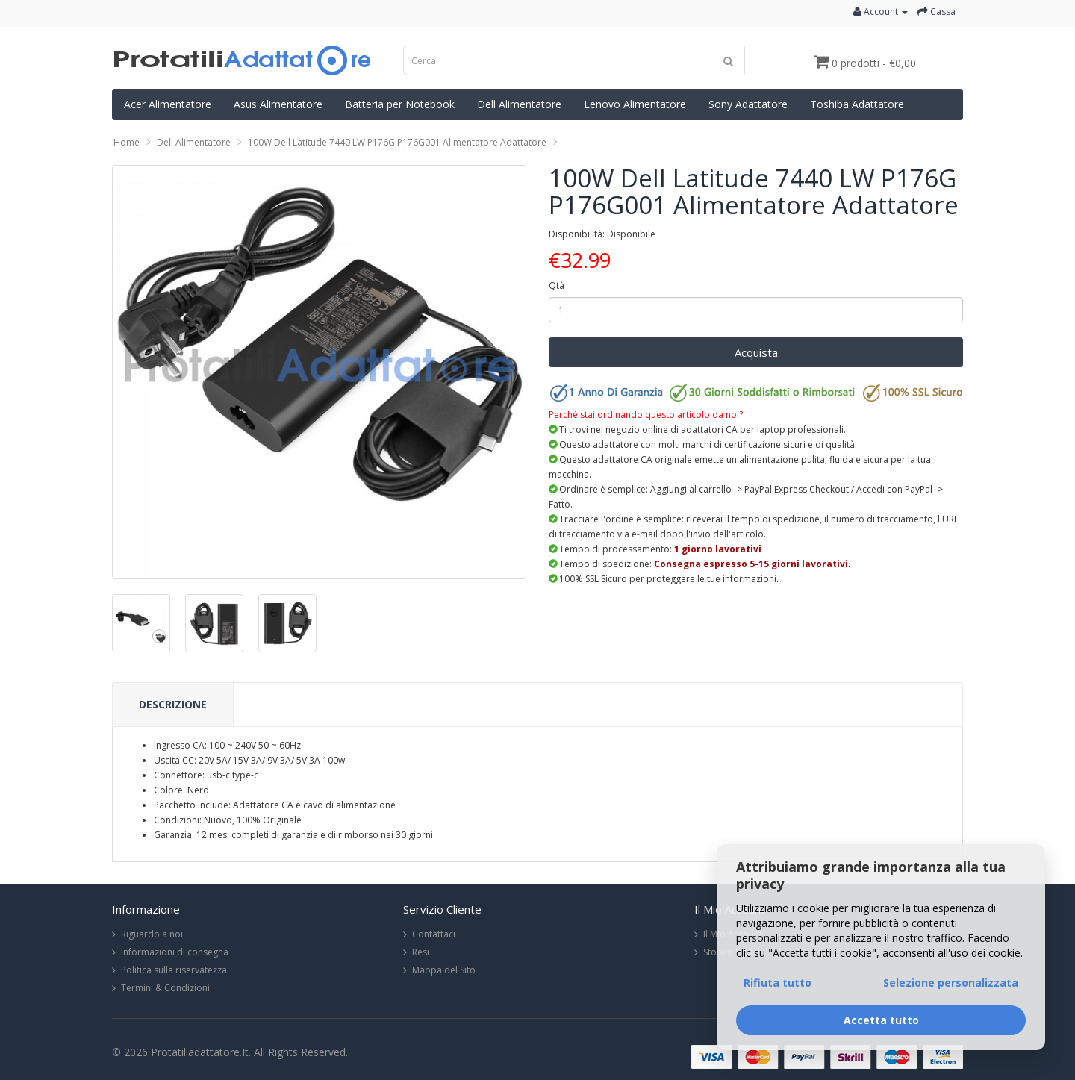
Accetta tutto (881, 1020)
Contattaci (433, 934)
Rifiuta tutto (777, 983)
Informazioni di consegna (174, 952)
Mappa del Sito (444, 970)
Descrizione (173, 704)
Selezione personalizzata (950, 983)
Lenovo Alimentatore (635, 104)
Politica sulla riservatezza (174, 970)
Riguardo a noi (152, 934)
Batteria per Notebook (400, 104)
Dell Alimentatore (519, 104)
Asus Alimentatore (278, 104)
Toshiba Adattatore (857, 104)
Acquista (756, 352)
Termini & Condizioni (165, 987)
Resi (420, 952)
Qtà (556, 285)
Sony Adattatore (748, 104)
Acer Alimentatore (167, 104)
